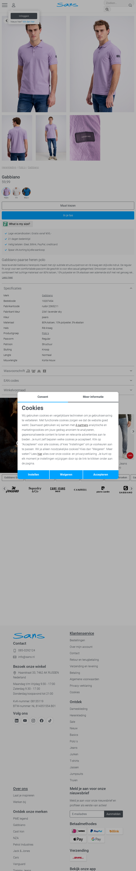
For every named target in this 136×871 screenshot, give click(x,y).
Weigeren (66, 474)
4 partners (81, 425)
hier (40, 454)
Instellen (33, 474)
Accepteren (100, 474)
